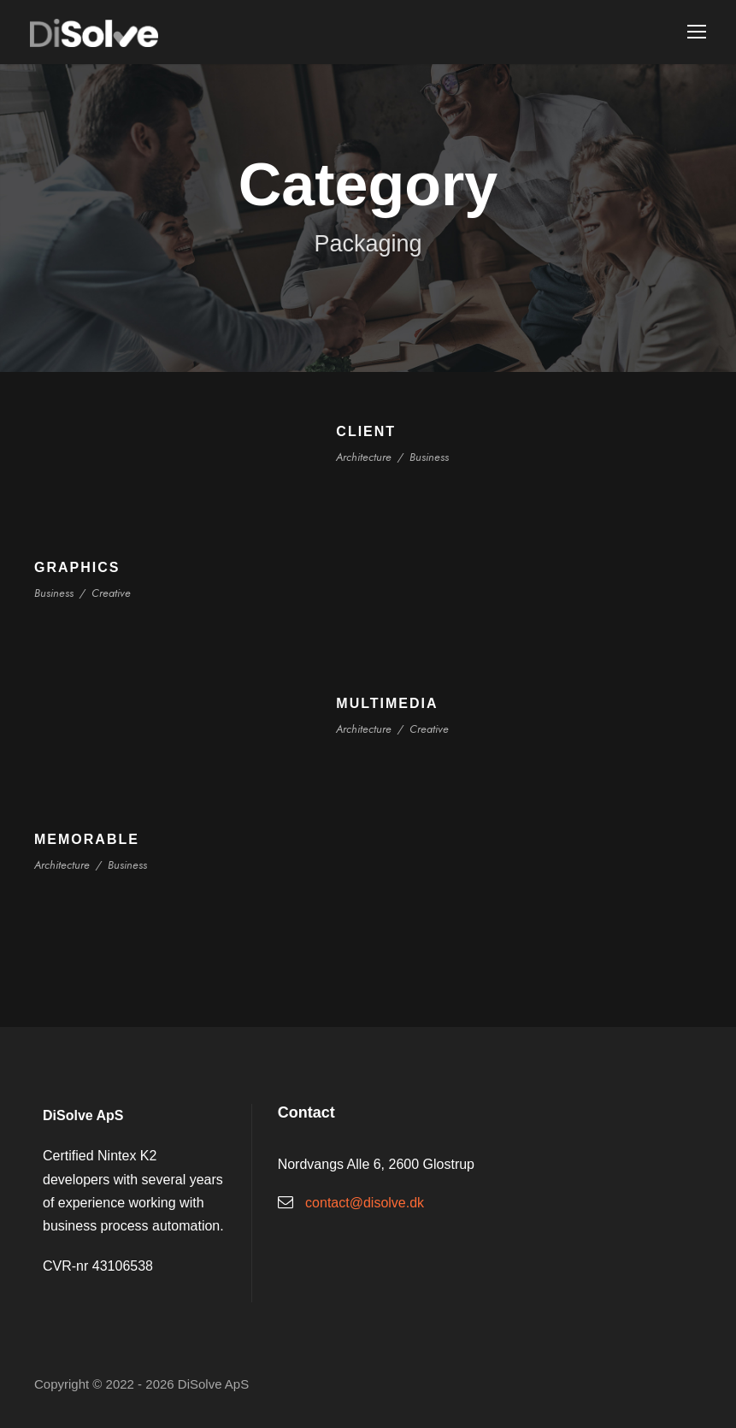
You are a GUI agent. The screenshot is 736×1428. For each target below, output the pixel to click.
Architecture (363, 457)
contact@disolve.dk (364, 1202)
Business (428, 457)
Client (366, 431)
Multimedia (387, 703)
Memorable (86, 839)
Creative (110, 593)
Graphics (77, 567)
